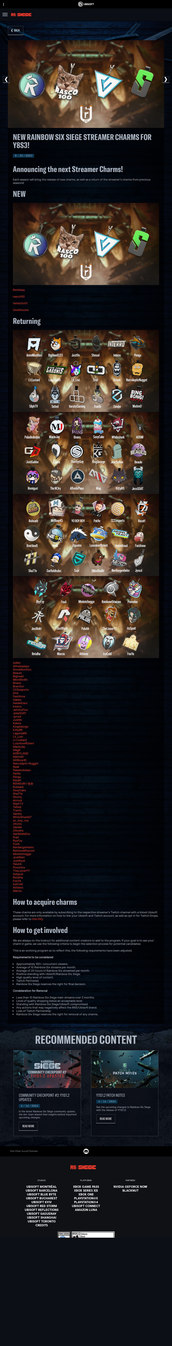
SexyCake (19, 790)
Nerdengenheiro (23, 847)
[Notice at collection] (86, 1340)
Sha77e (18, 793)
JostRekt (19, 857)
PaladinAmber (22, 770)
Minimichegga (22, 854)
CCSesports (21, 690)
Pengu (17, 777)
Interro (17, 706)
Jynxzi (17, 716)
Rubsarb (18, 787)
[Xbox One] (86, 1194)
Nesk (16, 767)
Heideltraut (20, 703)
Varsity (17, 814)
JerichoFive (20, 710)
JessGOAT (19, 713)
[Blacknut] (130, 1190)
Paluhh (17, 864)
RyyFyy (17, 840)
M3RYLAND (20, 753)
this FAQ (37, 919)
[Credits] (41, 1225)
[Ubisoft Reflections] (41, 1209)
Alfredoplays (21, 666)
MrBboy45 (20, 760)
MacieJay (19, 747)
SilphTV (18, 804)
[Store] (86, 1301)
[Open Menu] (5, 15)
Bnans (17, 683)
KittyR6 (18, 730)
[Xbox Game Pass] (86, 1186)
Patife (16, 773)
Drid (15, 693)
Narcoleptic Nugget (25, 763)
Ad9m (16, 663)
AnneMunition (22, 669)
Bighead (18, 676)
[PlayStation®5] (86, 1198)
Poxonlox (19, 867)
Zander (17, 827)
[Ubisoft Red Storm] (41, 1206)
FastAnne (19, 696)
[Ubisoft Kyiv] (41, 1202)
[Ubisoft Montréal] (41, 1186)
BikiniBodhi (20, 679)
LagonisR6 (20, 733)
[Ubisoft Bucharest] (41, 1198)
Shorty (17, 797)
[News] (86, 1314)
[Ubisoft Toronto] (41, 1221)
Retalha (18, 877)
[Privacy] (86, 1330)
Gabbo (17, 700)
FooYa (17, 881)
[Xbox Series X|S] (86, 1190)
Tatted (17, 807)
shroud (17, 800)
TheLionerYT (21, 871)
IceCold (18, 884)
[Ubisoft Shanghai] (41, 1217)
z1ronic (17, 824)
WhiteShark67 (22, 817)
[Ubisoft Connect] (86, 1306)
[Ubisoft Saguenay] (41, 1213)
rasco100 (19, 296)
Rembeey (19, 290)
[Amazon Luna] (86, 1209)
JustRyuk (19, 861)
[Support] (86, 1318)
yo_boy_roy (21, 820)
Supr (16, 837)
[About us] (86, 1310)
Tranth (17, 810)
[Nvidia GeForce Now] (130, 1186)
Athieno (18, 887)
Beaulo (17, 673)
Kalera (17, 723)
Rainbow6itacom (24, 850)
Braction (18, 686)
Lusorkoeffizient (23, 743)
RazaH (17, 780)
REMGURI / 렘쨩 (23, 783)
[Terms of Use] (86, 1335)
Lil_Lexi (18, 736)
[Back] (15, 30)
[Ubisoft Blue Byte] (41, 1194)
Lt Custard (20, 740)
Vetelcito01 (20, 303)
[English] (86, 1274)
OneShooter (21, 310)
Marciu (17, 891)
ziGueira (18, 830)
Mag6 (16, 750)
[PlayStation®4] (86, 1202)
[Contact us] (86, 1326)
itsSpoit (18, 874)
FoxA (16, 844)
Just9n (17, 720)
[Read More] (28, 1126)
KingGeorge (20, 726)
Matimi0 (18, 757)
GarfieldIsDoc (21, 834)
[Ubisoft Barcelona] (41, 1190)
